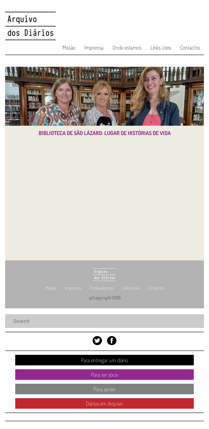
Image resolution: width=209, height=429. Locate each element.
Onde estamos (127, 47)
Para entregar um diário (104, 360)
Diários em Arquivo (104, 403)
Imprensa (94, 47)
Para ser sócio (104, 374)
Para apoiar (104, 389)
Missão (69, 47)
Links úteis (160, 47)
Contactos (190, 47)
